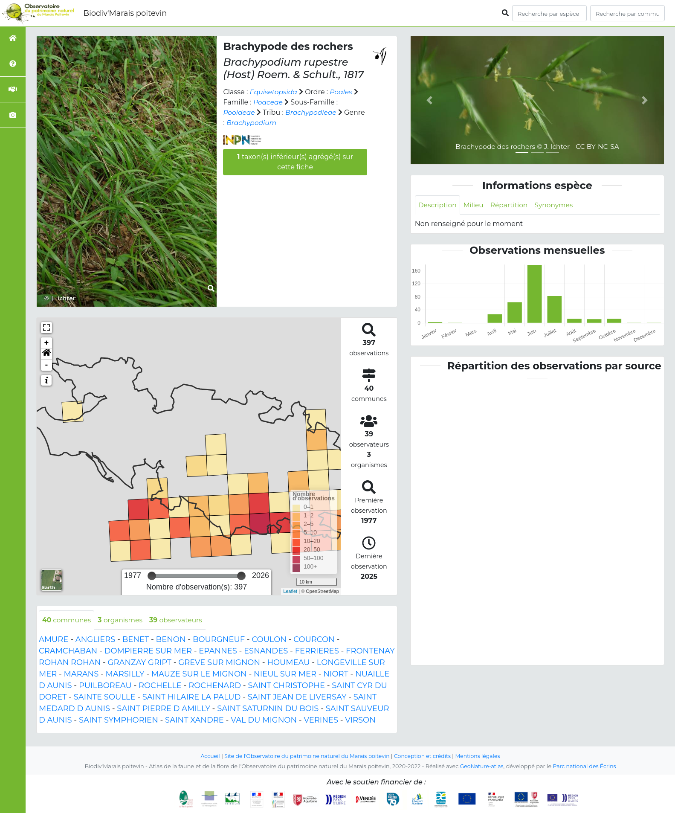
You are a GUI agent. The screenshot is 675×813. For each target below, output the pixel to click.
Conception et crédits (424, 756)
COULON (269, 640)
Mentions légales (481, 756)
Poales (342, 92)
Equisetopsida (274, 92)
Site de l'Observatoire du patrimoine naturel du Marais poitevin (305, 756)
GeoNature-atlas (480, 766)
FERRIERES (317, 651)
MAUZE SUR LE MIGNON (199, 674)
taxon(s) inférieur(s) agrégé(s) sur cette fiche (295, 162)
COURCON (313, 640)
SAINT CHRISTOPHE (286, 686)
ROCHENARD (214, 686)
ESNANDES (266, 651)
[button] (46, 354)
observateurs (179, 620)
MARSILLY (125, 674)
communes (67, 620)
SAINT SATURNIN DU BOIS (268, 709)
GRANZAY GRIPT (139, 663)
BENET (135, 640)
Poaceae (268, 102)
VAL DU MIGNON (264, 720)
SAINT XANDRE (194, 720)
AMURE (53, 640)
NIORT (335, 674)
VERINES (321, 720)
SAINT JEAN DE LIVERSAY (297, 697)
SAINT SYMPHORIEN (118, 720)
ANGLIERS (95, 640)
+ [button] (46, 343)
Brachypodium (275, 123)
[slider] (152, 576)
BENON (171, 640)
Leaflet (290, 591)
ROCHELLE (160, 686)
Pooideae (239, 112)
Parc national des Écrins (585, 766)
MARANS (81, 674)
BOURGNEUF (219, 640)
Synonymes (557, 205)
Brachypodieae (312, 112)
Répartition (511, 205)
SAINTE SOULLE (105, 697)
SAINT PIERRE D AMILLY (163, 709)
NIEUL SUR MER (285, 674)
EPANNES (218, 651)
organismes (122, 620)
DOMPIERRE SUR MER (148, 651)
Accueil (206, 756)
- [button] (46, 365)
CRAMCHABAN (68, 651)
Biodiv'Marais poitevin (125, 13)
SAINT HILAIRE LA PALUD (191, 697)
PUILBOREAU (105, 686)
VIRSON (360, 720)
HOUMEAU (288, 663)
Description (438, 205)
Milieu (475, 205)
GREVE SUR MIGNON (219, 663)
